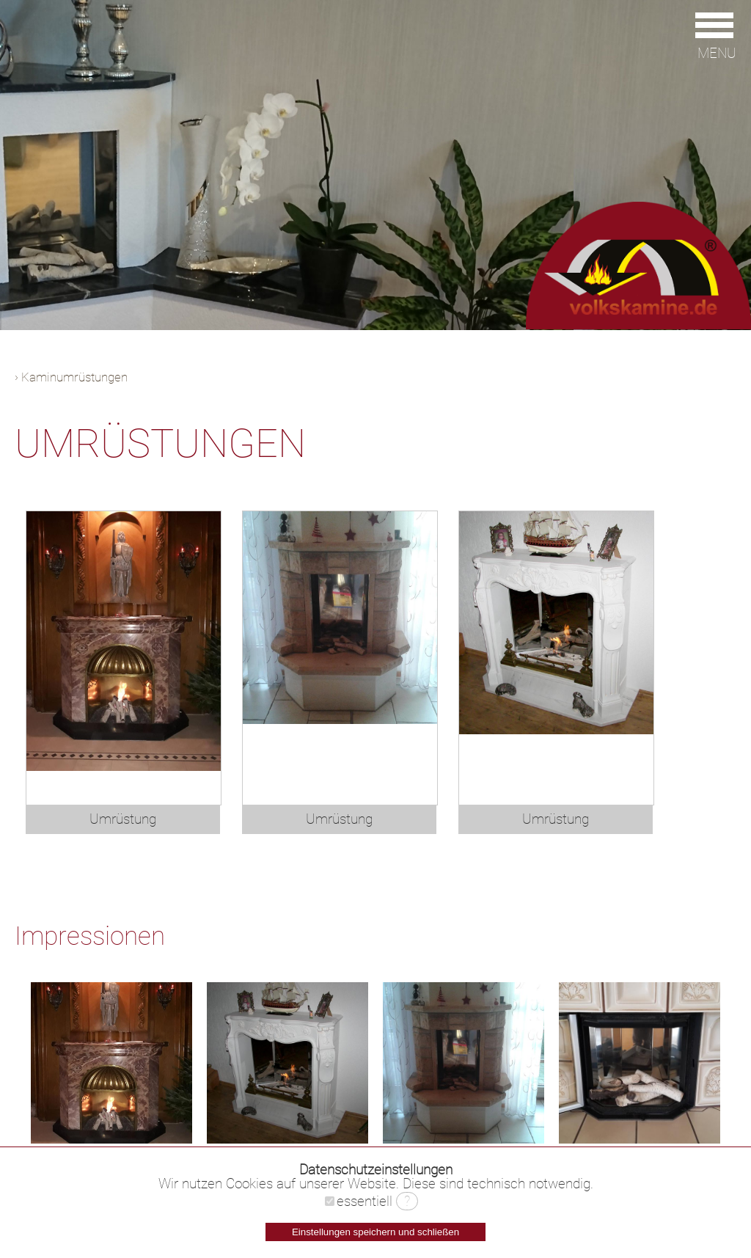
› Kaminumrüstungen (71, 377)
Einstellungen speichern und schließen (375, 1231)
